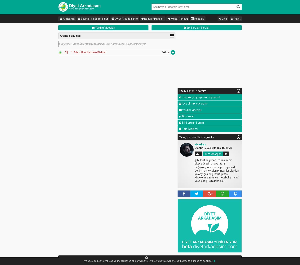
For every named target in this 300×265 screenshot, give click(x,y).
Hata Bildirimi (188, 128)
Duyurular (186, 116)
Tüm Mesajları (213, 154)
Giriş (223, 18)
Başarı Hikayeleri (152, 18)
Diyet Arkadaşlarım (125, 18)
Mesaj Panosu (178, 18)
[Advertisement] (210, 59)
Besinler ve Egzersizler (93, 18)
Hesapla (197, 18)
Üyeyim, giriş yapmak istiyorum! (199, 97)
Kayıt (235, 18)
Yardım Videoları (103, 27)
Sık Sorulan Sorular (197, 27)
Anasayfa (67, 18)
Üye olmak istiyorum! (193, 103)
